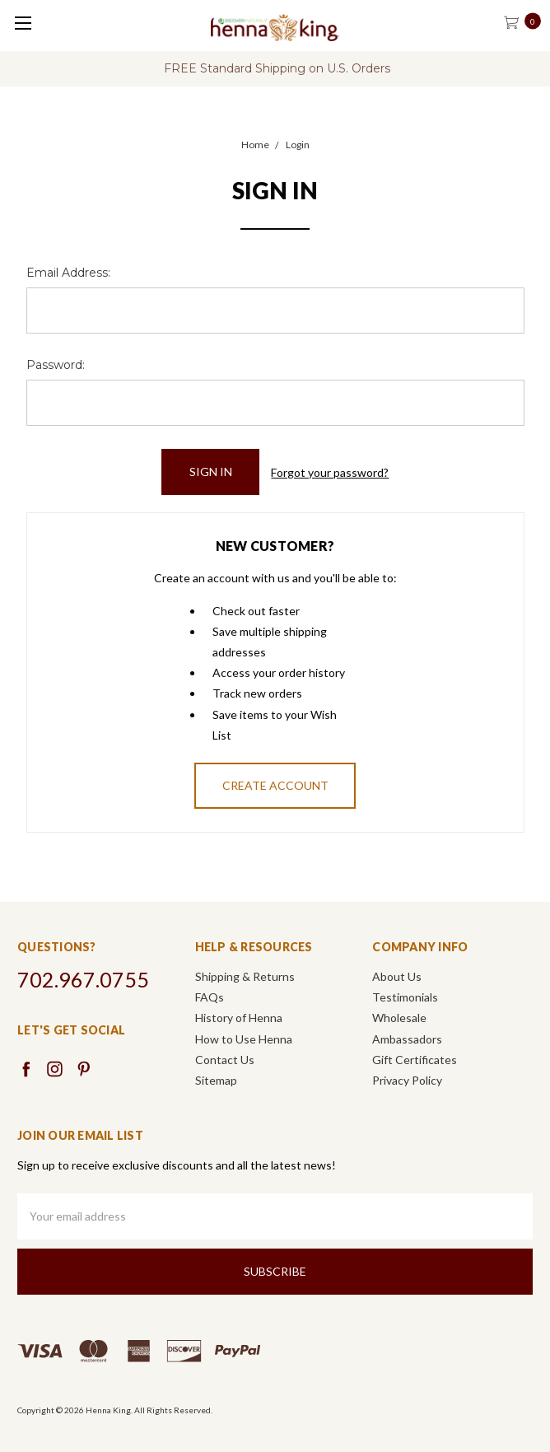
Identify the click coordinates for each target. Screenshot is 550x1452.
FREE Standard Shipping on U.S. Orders (277, 68)
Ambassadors (407, 1039)
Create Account (275, 785)
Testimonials (405, 997)
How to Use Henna (243, 1039)
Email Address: (68, 272)
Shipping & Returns (245, 976)
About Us (397, 976)
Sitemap (216, 1080)
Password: (55, 364)
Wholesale (399, 1018)
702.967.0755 (83, 979)
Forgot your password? (330, 472)
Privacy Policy (407, 1080)
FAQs (209, 997)
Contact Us (224, 1060)
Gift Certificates (414, 1060)
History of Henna (238, 1018)
